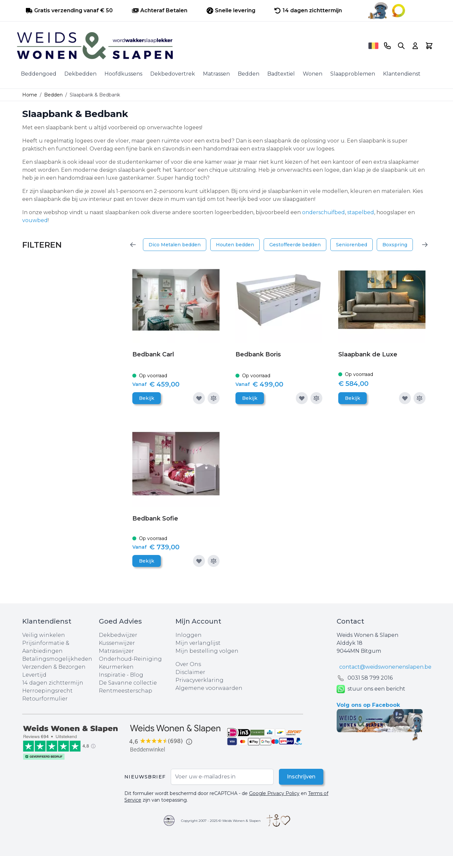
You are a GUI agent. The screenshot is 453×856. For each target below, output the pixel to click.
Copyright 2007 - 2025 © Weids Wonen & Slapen (221, 821)
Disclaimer (190, 672)
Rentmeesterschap (125, 691)
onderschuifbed (323, 212)
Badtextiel (281, 74)
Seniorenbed (351, 245)
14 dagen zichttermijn (52, 683)
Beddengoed (38, 74)
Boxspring (394, 245)
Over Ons (188, 664)
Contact (350, 621)
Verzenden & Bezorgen (54, 667)
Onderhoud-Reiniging (130, 659)
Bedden (248, 74)
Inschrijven (301, 776)
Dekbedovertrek (172, 74)
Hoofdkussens (123, 74)
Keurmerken (116, 667)
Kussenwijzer (117, 643)
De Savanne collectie (128, 683)
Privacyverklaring (199, 680)
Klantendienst (402, 74)
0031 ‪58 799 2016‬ (370, 678)
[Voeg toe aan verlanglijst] (199, 398)
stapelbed (360, 212)
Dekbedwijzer (118, 635)
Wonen (312, 74)
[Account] (415, 46)
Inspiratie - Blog (121, 675)
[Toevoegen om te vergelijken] (214, 398)
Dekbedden (80, 74)
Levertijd (34, 675)
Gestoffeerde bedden (295, 245)
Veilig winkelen (43, 635)
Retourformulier (45, 699)
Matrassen (216, 74)
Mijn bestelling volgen (206, 651)
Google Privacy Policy (274, 793)
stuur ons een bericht (371, 689)
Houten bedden (235, 245)
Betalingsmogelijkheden (57, 659)
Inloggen (188, 635)
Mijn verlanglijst (198, 643)
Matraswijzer (116, 651)
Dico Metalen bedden (175, 245)
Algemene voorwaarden (208, 688)
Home (29, 95)
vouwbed (35, 220)
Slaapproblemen (352, 74)
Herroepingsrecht (47, 691)
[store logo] (190, 45)
